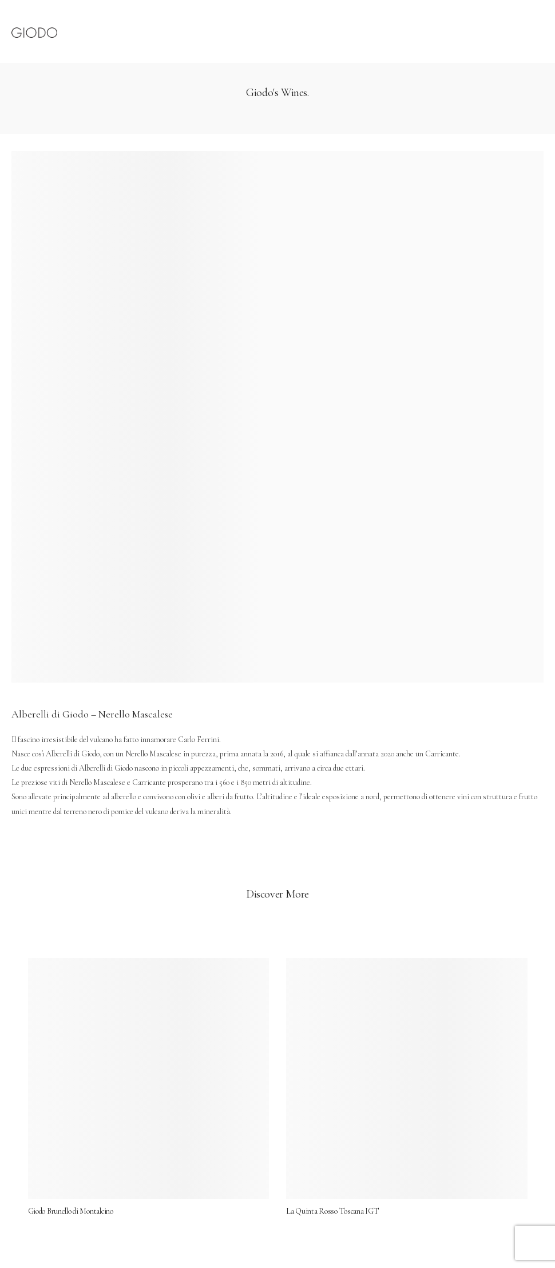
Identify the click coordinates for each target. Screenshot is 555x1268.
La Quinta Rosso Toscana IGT (332, 1201)
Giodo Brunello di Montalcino (81, 1201)
